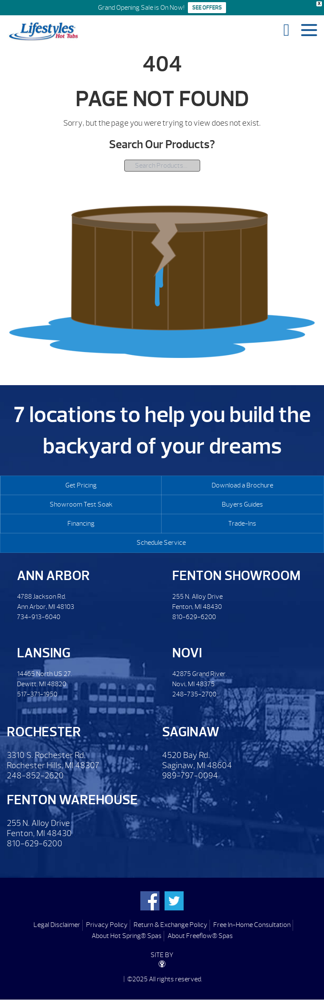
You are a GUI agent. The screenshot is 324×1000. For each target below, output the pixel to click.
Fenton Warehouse (72, 799)
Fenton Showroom (236, 575)
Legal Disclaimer (57, 925)
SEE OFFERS (207, 7)
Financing (81, 523)
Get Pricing (81, 485)
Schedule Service (161, 542)
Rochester (44, 732)
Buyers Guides (242, 504)
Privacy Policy (107, 925)
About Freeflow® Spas (200, 936)
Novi (187, 653)
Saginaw (190, 732)
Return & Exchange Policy (170, 925)
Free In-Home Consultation (251, 925)
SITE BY (162, 959)
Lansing (43, 653)
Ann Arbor (53, 575)
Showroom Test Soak (81, 504)
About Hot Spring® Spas (127, 936)
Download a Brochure (242, 485)
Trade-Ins (242, 523)
